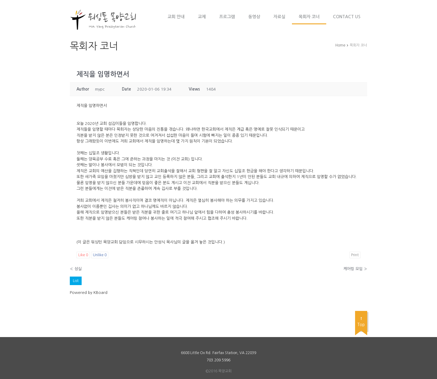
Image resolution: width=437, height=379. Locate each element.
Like (83, 255)
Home (340, 45)
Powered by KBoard (88, 293)
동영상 (254, 17)
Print (355, 255)
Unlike (100, 255)
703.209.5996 (218, 360)
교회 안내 (176, 17)
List (76, 281)
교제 (202, 17)
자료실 (279, 17)
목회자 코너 (309, 17)
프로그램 (227, 17)
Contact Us (347, 17)
